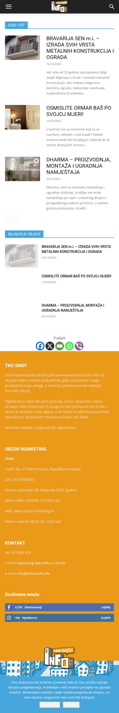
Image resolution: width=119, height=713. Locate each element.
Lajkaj (106, 607)
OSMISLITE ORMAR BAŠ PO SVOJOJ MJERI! (79, 111)
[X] (50, 346)
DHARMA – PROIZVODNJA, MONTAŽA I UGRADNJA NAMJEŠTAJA (78, 166)
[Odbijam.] (112, 694)
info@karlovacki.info (33, 573)
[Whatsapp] (69, 346)
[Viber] (79, 346)
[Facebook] (40, 346)
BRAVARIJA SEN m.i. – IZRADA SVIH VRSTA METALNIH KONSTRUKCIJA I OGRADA (80, 47)
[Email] (59, 346)
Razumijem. (49, 705)
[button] (8, 6)
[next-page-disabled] (16, 219)
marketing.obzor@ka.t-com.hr (41, 563)
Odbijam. (71, 705)
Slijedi (105, 618)
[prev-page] (8, 219)
